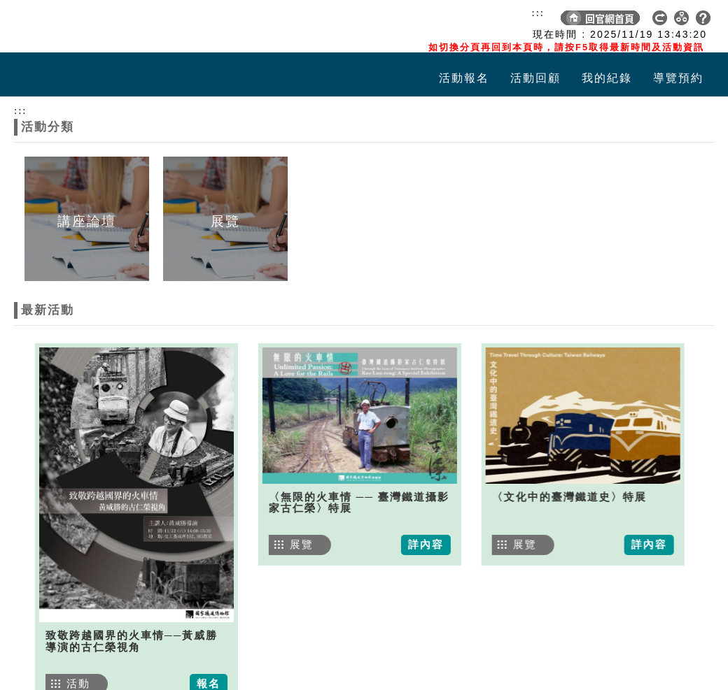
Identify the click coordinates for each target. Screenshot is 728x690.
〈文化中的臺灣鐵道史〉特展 (557, 497)
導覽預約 (678, 78)
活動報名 (464, 78)
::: (538, 12)
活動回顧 (535, 78)
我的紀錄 (607, 78)
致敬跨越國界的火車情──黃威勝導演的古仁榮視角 (132, 641)
